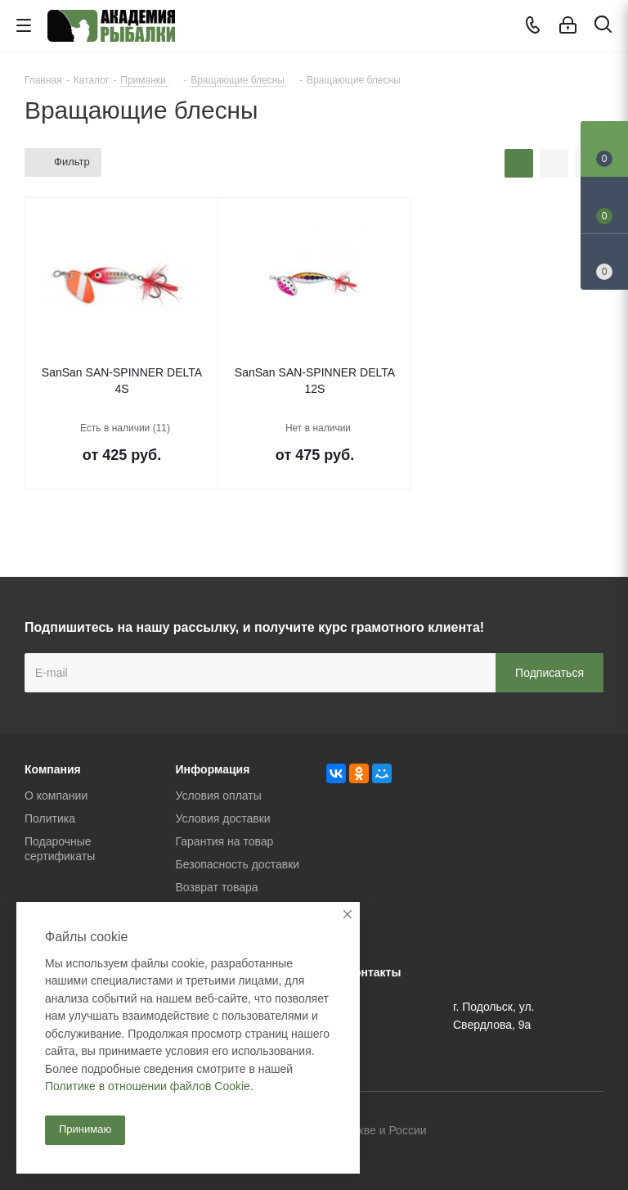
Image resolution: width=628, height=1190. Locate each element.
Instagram (591, 1132)
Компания (53, 769)
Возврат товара (217, 887)
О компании (56, 795)
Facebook (550, 1132)
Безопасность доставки (238, 864)
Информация (213, 769)
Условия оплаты (219, 795)
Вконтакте (509, 1132)
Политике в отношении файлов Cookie (147, 1086)
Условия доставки (223, 818)
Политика (50, 818)
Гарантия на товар (225, 841)
